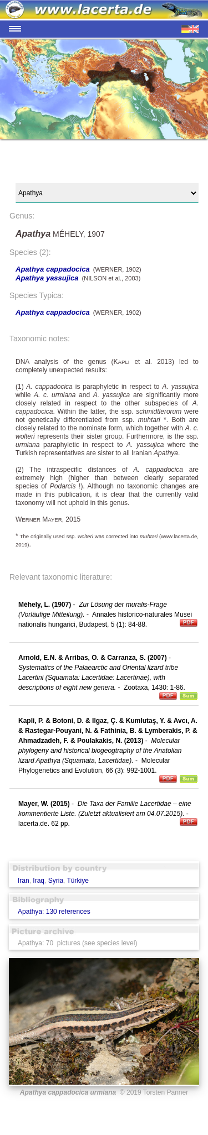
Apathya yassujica (47, 278)
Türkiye (78, 880)
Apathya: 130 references (54, 911)
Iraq (38, 880)
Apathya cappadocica (53, 269)
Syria (55, 880)
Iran (23, 880)
